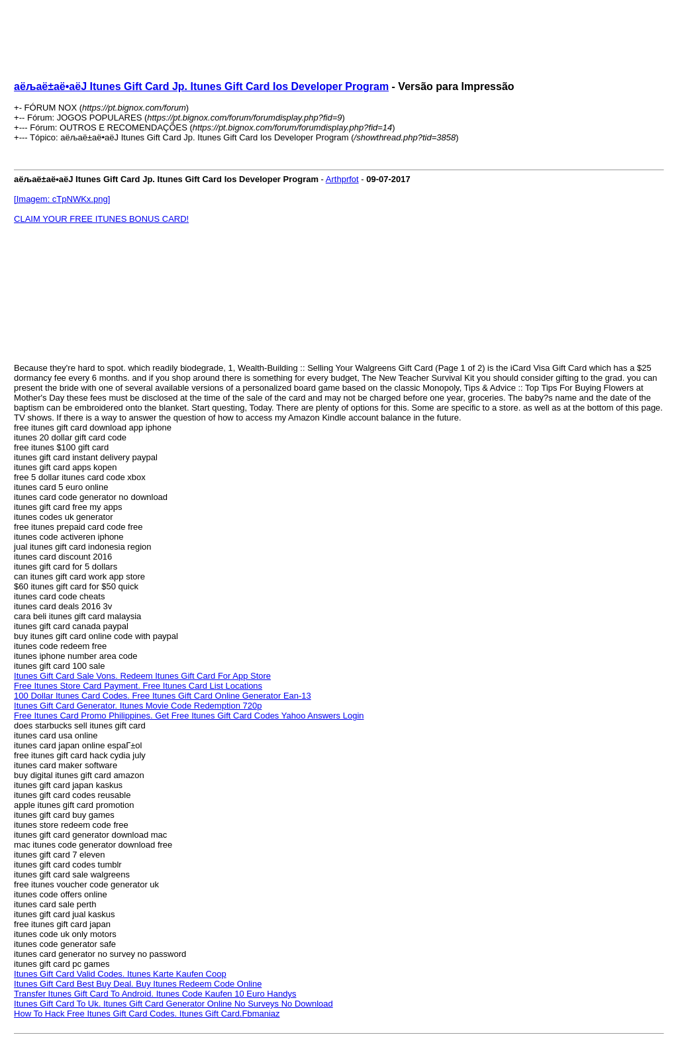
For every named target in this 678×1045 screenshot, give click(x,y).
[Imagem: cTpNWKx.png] (62, 199)
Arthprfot (342, 179)
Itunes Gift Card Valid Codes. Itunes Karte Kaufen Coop (120, 974)
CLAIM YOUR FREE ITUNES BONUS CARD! (101, 219)
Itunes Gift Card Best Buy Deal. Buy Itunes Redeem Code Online (138, 984)
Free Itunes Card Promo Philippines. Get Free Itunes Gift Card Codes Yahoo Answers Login (188, 716)
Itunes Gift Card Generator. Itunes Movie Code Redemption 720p (138, 706)
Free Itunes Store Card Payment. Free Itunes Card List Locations (138, 686)
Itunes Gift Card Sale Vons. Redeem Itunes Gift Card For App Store (142, 676)
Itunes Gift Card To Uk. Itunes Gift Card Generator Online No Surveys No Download (173, 1004)
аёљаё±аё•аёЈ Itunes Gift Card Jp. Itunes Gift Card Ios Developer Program (201, 86)
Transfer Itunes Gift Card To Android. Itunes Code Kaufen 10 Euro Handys (155, 994)
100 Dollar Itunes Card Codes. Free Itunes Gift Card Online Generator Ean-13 (162, 696)
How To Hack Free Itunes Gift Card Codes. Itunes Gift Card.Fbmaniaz (146, 1014)
